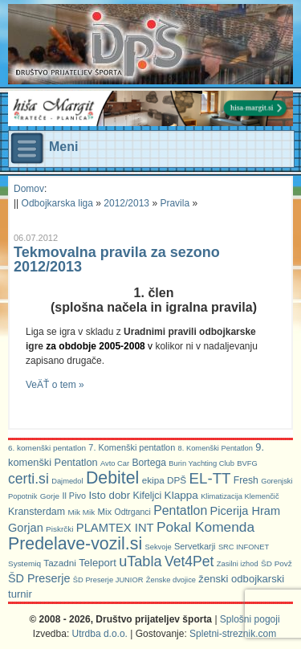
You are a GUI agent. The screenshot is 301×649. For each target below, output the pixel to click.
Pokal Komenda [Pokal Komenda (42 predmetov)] (205, 527)
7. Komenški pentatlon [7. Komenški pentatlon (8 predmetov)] (131, 447)
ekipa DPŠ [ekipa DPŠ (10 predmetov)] (164, 480)
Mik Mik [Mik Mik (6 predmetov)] (81, 512)
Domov (29, 188)
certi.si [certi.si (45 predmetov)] (28, 479)
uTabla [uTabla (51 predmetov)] (140, 561)
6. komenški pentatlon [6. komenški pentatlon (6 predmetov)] (47, 447)
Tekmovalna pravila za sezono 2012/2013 (117, 259)
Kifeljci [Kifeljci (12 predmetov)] (146, 495)
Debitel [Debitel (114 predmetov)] (112, 478)
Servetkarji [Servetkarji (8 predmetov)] (195, 546)
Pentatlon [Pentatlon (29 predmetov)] (180, 510)
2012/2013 (126, 203)
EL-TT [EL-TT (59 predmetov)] (210, 478)
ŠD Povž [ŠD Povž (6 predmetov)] (276, 563)
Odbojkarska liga (57, 203)
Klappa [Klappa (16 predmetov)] (181, 495)
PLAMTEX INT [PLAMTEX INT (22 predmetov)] (115, 527)
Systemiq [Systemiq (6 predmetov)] (24, 563)
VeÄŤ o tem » (55, 384)
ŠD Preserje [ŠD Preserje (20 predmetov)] (39, 578)
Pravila (174, 203)
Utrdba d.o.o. (100, 633)
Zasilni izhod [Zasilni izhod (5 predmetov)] (237, 564)
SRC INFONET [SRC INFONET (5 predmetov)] (243, 547)
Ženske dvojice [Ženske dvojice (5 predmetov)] (171, 580)
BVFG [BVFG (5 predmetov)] (247, 463)
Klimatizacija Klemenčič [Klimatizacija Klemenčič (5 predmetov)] (240, 496)
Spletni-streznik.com (232, 633)
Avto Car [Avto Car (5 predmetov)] (114, 463)
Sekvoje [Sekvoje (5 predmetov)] (157, 547)
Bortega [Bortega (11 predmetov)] (149, 462)
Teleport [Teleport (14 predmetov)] (97, 563)
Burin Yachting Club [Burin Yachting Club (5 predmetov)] (201, 463)
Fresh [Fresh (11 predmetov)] (246, 480)
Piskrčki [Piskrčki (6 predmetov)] (59, 529)
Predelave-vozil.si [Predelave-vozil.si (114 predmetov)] (75, 543)
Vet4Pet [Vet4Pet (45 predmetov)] (189, 561)
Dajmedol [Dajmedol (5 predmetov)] (67, 481)
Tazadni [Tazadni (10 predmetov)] (59, 562)
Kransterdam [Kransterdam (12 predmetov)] (36, 511)
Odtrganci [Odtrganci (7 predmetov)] (133, 512)
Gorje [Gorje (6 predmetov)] (49, 496)
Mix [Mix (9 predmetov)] (105, 511)
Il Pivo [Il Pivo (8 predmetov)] (74, 495)
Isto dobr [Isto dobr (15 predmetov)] (109, 495)
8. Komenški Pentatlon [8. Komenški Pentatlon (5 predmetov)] (215, 448)
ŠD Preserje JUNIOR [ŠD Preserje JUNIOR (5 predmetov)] (108, 580)
